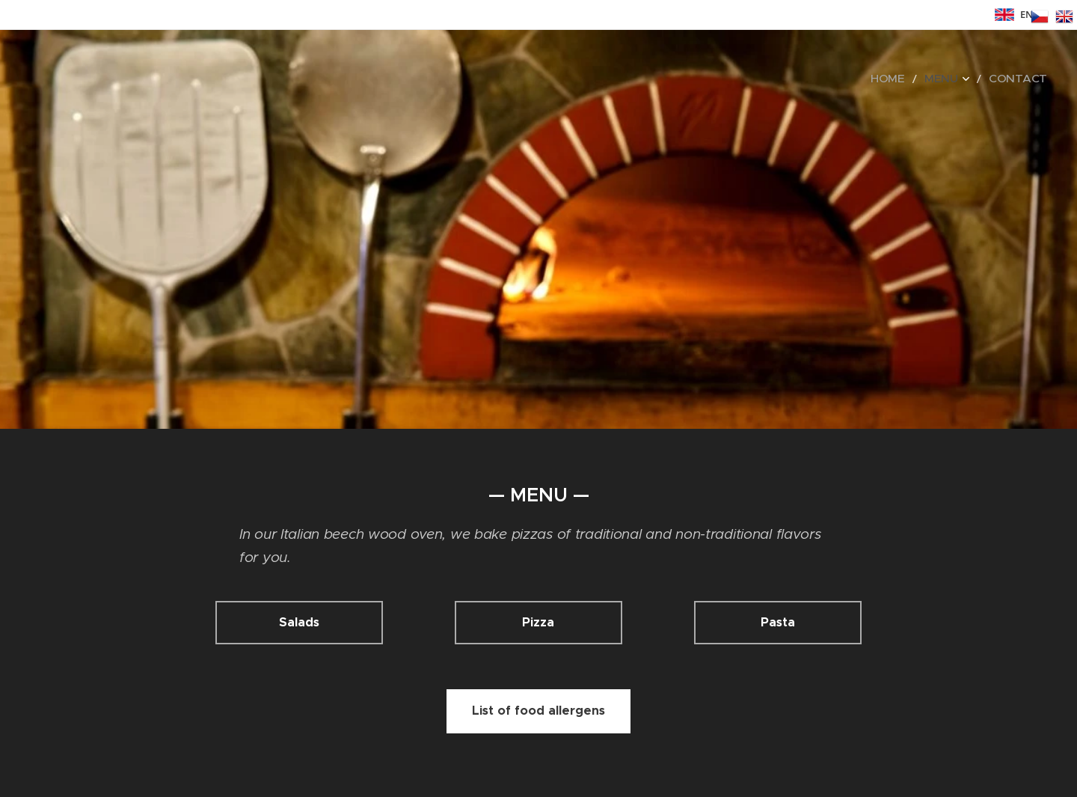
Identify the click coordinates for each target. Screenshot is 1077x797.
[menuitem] (908, 78)
